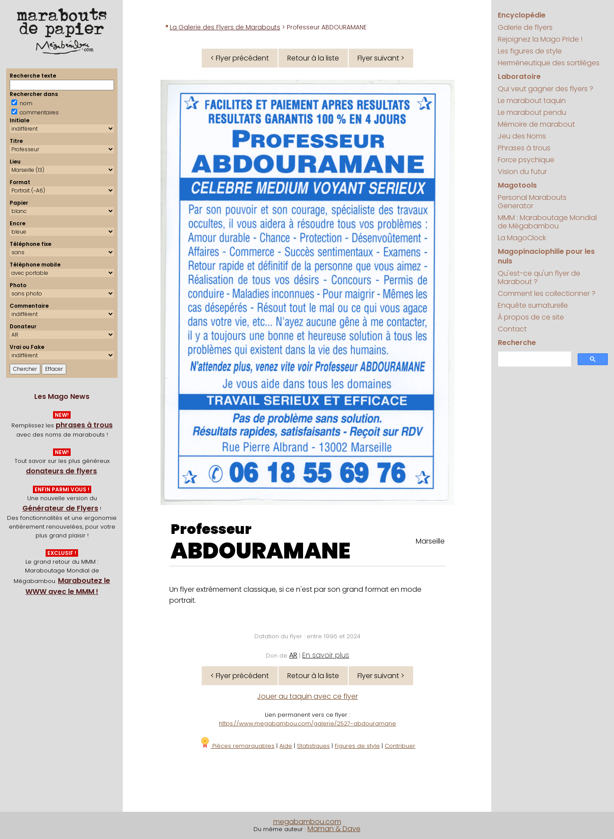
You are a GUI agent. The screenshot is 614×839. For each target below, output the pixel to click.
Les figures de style (530, 51)
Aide (285, 746)
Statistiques (313, 746)
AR (293, 655)
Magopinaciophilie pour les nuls (546, 256)
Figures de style (357, 746)
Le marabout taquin (532, 101)
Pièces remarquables (237, 746)
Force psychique (526, 160)
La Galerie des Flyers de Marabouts (225, 27)
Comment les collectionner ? (547, 293)
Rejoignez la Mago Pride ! (540, 39)
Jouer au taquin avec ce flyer (307, 696)
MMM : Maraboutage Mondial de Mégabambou (547, 222)
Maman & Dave (334, 829)
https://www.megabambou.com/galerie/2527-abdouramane (307, 723)
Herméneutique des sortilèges (549, 63)
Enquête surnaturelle (533, 305)
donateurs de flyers (61, 471)
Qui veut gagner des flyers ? (545, 89)
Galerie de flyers (525, 27)
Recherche (517, 343)
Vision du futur (522, 172)
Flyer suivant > (380, 58)
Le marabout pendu (532, 112)
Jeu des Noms (522, 136)
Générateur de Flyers (60, 508)
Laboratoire (519, 76)
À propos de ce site (531, 317)
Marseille (430, 541)
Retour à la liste (313, 58)
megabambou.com (307, 822)
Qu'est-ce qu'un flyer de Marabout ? (539, 277)
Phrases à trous (524, 148)
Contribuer (400, 746)
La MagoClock (522, 238)
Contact (512, 329)
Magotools (517, 185)
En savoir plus (325, 655)
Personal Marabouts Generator (532, 201)
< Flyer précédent (240, 58)
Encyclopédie (522, 15)
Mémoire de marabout (536, 124)
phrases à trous (84, 425)
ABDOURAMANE (260, 551)
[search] (533, 359)
